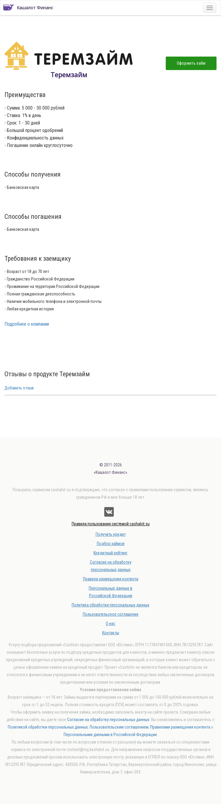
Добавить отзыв (19, 388)
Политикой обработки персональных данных (48, 727)
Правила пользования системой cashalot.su (111, 523)
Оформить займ (191, 63)
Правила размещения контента (110, 579)
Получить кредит (111, 534)
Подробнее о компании (26, 324)
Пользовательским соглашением (119, 727)
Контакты (110, 632)
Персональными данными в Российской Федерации (110, 734)
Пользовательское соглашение (111, 614)
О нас (110, 623)
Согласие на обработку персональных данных (108, 719)
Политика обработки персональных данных (110, 605)
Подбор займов (111, 543)
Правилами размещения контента (180, 727)
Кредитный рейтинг (110, 552)
